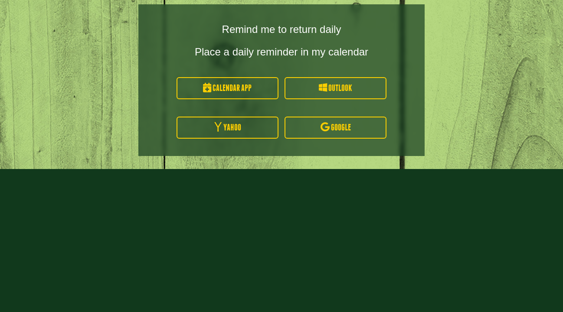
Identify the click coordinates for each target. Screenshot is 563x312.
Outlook (335, 88)
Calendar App (227, 88)
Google (336, 127)
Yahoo (227, 127)
